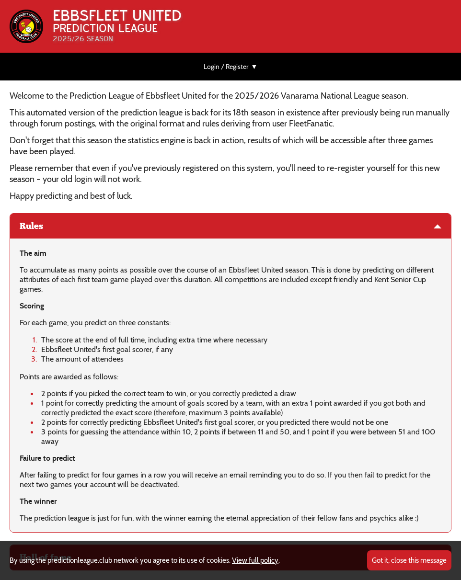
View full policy (255, 560)
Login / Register (226, 66)
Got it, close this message (409, 560)
